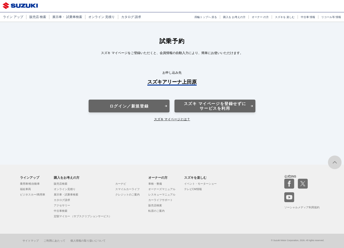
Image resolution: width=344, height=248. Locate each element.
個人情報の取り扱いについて (88, 240)
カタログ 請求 (131, 17)
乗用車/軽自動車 (30, 183)
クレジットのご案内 (127, 194)
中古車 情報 (308, 17)
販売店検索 (60, 183)
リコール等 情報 (331, 17)
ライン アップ (13, 17)
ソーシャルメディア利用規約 (302, 207)
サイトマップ (30, 240)
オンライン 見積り (101, 17)
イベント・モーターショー (200, 183)
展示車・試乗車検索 (66, 194)
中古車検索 (60, 210)
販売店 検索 (37, 17)
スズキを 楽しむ (285, 17)
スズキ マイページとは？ (172, 119)
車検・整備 (155, 183)
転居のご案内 (156, 210)
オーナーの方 (158, 177)
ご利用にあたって (54, 240)
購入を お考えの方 (234, 17)
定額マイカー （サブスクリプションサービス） (83, 216)
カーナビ (120, 183)
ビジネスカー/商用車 (32, 194)
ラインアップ (29, 177)
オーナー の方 (260, 17)
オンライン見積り (65, 189)
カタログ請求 (62, 199)
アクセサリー (62, 205)
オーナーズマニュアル (161, 189)
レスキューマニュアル (161, 194)
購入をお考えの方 (66, 177)
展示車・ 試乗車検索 (67, 17)
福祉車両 (25, 189)
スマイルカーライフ (127, 189)
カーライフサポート (160, 199)
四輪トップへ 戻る (205, 17)
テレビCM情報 (193, 189)
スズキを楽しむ (195, 177)
